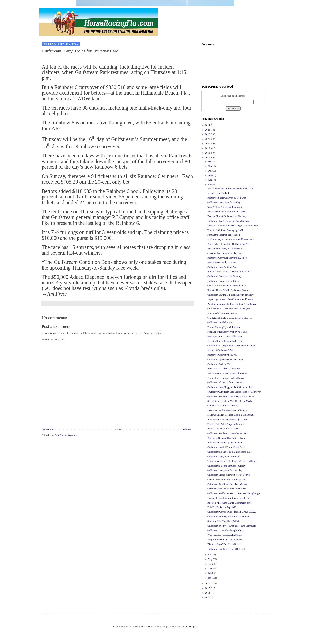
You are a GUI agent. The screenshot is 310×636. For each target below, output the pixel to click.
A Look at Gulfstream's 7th (220, 350)
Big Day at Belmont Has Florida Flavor (226, 438)
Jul (209, 184)
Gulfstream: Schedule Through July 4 (225, 530)
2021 (208, 139)
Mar (210, 568)
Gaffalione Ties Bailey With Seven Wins (226, 488)
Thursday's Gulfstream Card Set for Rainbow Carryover (234, 391)
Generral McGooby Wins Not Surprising (226, 479)
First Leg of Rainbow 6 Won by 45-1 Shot (227, 331)
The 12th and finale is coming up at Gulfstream (229, 318)
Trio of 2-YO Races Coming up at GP (225, 230)
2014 (208, 592)
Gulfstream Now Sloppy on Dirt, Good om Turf (230, 387)
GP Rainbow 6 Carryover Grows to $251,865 (228, 308)
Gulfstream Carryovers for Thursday (224, 470)
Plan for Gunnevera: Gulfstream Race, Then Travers (232, 304)
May (210, 559)
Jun (210, 554)
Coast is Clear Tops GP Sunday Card (224, 253)
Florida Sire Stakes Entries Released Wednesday (230, 188)
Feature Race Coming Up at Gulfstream (226, 378)
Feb (210, 573)
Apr (210, 564)
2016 (208, 583)
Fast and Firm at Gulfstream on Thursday (227, 216)
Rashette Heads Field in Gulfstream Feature (228, 290)
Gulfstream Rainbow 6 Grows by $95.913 (227, 433)
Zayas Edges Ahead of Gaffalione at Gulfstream (230, 299)
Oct (210, 170)
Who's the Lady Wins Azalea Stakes (224, 535)
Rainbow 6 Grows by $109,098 (222, 354)
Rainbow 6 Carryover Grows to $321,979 (227, 257)
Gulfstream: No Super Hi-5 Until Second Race (229, 451)
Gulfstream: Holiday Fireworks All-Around (228, 516)
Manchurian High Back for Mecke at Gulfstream (230, 414)
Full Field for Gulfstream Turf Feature (225, 341)
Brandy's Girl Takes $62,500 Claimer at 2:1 (228, 244)
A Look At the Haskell (218, 193)
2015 (208, 588)
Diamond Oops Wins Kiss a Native (224, 544)
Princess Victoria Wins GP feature (223, 368)
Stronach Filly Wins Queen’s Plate (223, 521)
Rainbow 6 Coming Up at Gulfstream (225, 442)
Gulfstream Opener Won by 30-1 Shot (225, 359)
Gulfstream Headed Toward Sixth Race (226, 447)
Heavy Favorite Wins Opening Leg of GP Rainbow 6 (232, 225)
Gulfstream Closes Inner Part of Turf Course (228, 474)
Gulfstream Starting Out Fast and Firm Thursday (230, 294)
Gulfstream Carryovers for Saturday (224, 276)
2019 (208, 148)
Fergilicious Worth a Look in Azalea (224, 539)
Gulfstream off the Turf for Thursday (224, 382)
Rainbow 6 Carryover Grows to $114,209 (227, 419)
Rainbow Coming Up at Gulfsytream (224, 336)
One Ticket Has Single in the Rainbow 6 (226, 285)
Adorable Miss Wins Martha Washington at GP (229, 502)
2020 (208, 143)
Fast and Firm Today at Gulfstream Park (226, 248)
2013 (208, 597)
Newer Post (48, 429)
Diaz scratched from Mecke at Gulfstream (227, 410)
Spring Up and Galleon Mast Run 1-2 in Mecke (229, 401)
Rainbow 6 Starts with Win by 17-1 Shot (226, 197)
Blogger (192, 626)
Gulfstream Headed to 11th (220, 322)
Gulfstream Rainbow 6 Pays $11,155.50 (226, 549)
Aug (210, 179)
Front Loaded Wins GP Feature (222, 313)
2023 (208, 129)
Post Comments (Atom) (66, 435)
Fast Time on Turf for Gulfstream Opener (227, 211)
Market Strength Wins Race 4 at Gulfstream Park (230, 239)
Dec (210, 161)
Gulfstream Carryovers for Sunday (223, 202)
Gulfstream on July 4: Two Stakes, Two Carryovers (231, 525)
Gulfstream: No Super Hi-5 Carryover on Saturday (231, 345)
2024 (208, 125)
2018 (208, 152)
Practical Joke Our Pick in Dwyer (223, 428)
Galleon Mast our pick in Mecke (222, 405)
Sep (210, 175)
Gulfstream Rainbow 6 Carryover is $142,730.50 (230, 396)
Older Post (187, 429)
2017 (208, 157)
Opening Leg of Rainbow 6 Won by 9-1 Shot (228, 498)
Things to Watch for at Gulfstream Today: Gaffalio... (232, 461)
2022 (208, 134)
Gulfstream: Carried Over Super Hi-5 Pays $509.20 (231, 511)
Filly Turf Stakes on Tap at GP (221, 507)
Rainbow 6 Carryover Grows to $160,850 (227, 373)
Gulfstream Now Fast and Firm (222, 267)
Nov (210, 166)
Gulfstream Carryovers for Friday (223, 281)
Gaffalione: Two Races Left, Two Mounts (227, 484)
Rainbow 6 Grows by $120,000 (222, 262)
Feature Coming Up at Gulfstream (223, 327)
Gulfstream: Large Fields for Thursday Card (228, 221)
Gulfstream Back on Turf (219, 364)
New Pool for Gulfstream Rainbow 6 (224, 207)
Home (118, 429)
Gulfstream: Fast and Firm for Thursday (226, 465)
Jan (210, 577)
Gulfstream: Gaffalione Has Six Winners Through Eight (233, 493)
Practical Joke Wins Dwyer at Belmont (225, 424)
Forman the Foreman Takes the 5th (223, 234)
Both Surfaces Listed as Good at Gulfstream (228, 271)
